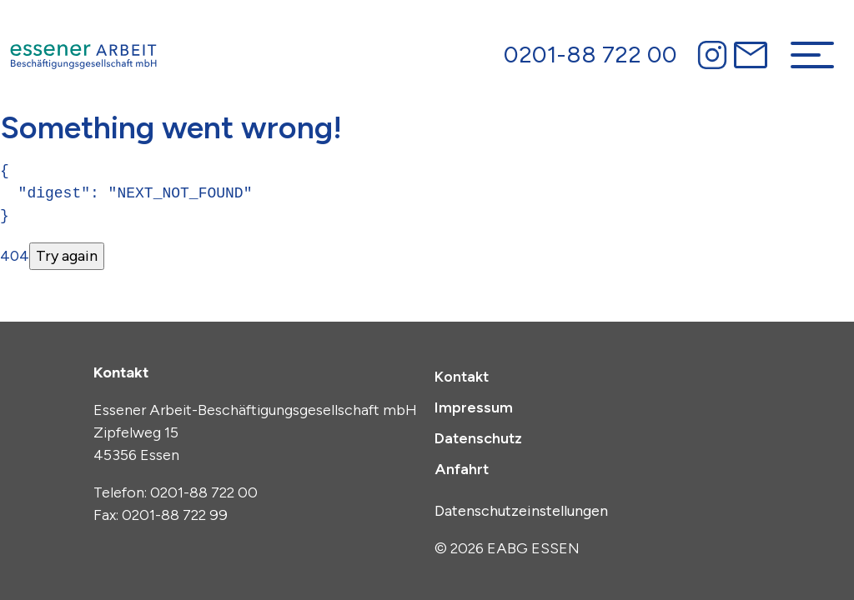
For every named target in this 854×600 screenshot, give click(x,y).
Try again (67, 256)
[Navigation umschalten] (812, 55)
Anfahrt (462, 469)
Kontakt (462, 377)
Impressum (474, 407)
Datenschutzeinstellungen (521, 511)
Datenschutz (478, 438)
